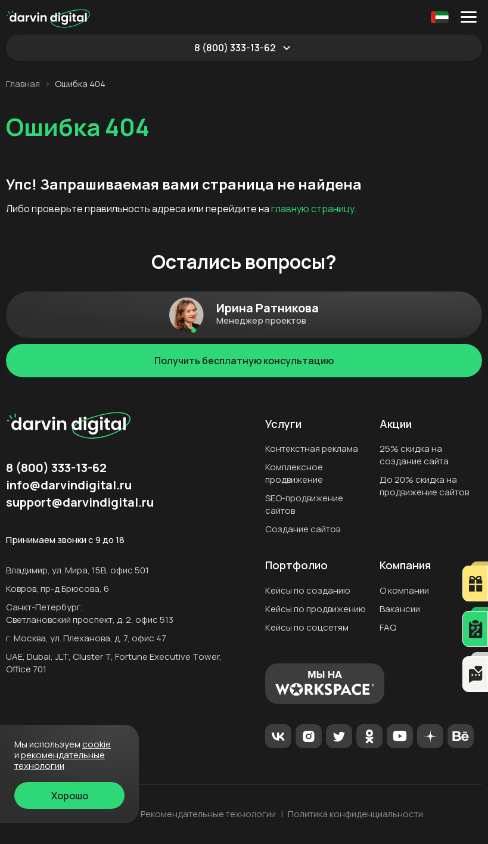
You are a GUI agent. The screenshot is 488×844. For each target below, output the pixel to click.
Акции (396, 424)
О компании (404, 590)
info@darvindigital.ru (69, 485)
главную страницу (313, 208)
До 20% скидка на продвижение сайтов (424, 485)
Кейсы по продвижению (315, 609)
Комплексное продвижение (294, 473)
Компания (405, 565)
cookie (96, 744)
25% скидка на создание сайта (414, 454)
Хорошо (69, 795)
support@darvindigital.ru (80, 502)
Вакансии (400, 609)
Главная (23, 84)
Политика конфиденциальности (355, 814)
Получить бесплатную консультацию (244, 360)
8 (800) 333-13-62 (235, 47)
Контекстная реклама (311, 448)
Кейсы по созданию (307, 590)
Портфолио (296, 565)
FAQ (388, 627)
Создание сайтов (302, 529)
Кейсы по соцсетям (307, 627)
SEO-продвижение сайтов (304, 504)
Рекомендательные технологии (208, 814)
